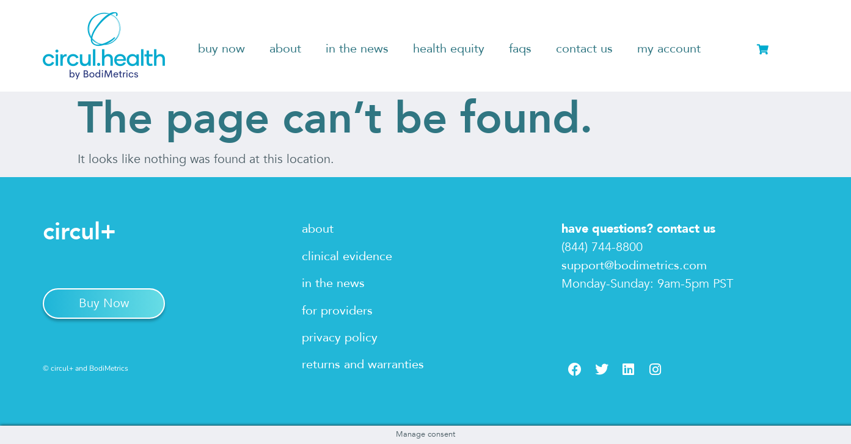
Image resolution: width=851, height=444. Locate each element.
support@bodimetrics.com (634, 265)
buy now (221, 48)
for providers (337, 310)
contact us (584, 48)
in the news (357, 48)
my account (669, 48)
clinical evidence (347, 256)
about (285, 48)
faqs (520, 48)
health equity (448, 48)
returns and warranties (363, 364)
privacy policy (340, 337)
